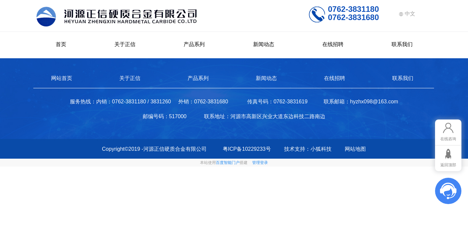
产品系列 (194, 44)
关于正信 (124, 44)
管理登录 (260, 162)
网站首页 (61, 78)
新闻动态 (263, 44)
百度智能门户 (228, 162)
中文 (407, 13)
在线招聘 (332, 44)
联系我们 (402, 44)
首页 (61, 44)
